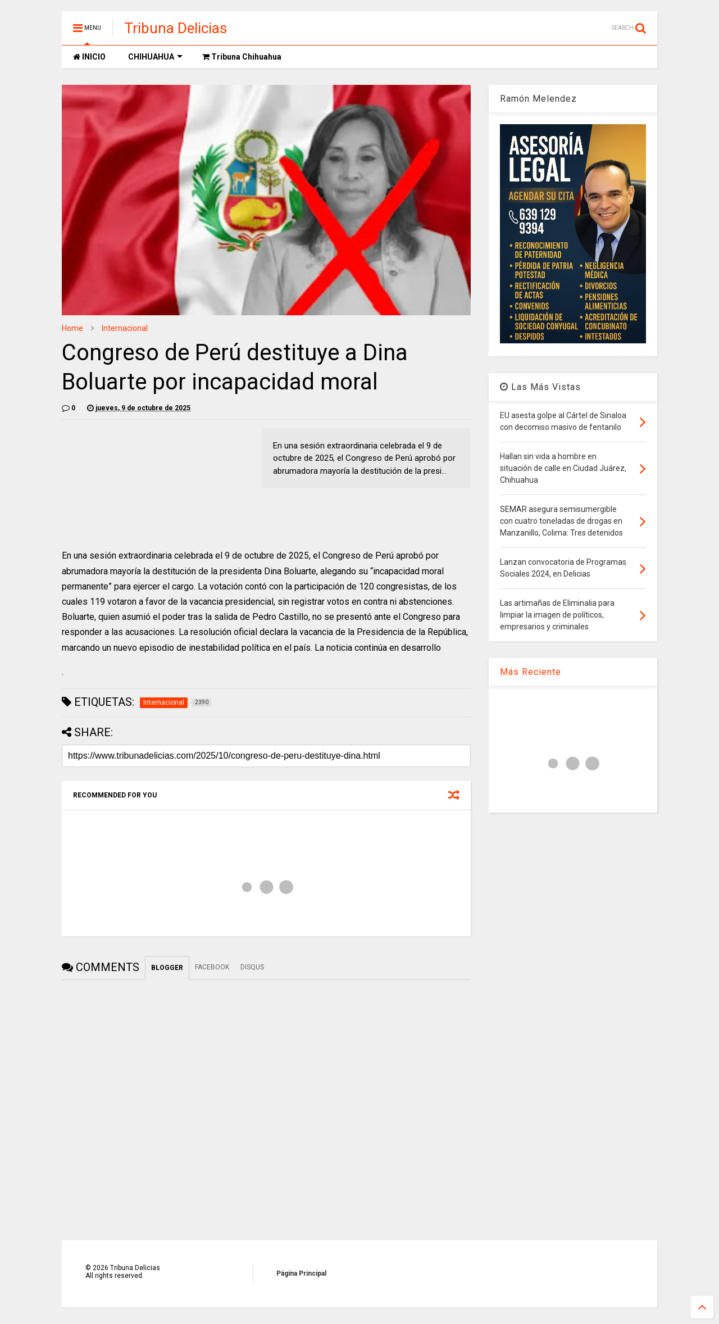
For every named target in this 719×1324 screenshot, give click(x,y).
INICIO (89, 56)
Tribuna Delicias (175, 28)
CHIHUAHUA (155, 56)
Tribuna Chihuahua (241, 56)
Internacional (125, 328)
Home (72, 328)
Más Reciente (530, 671)
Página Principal (301, 1273)
